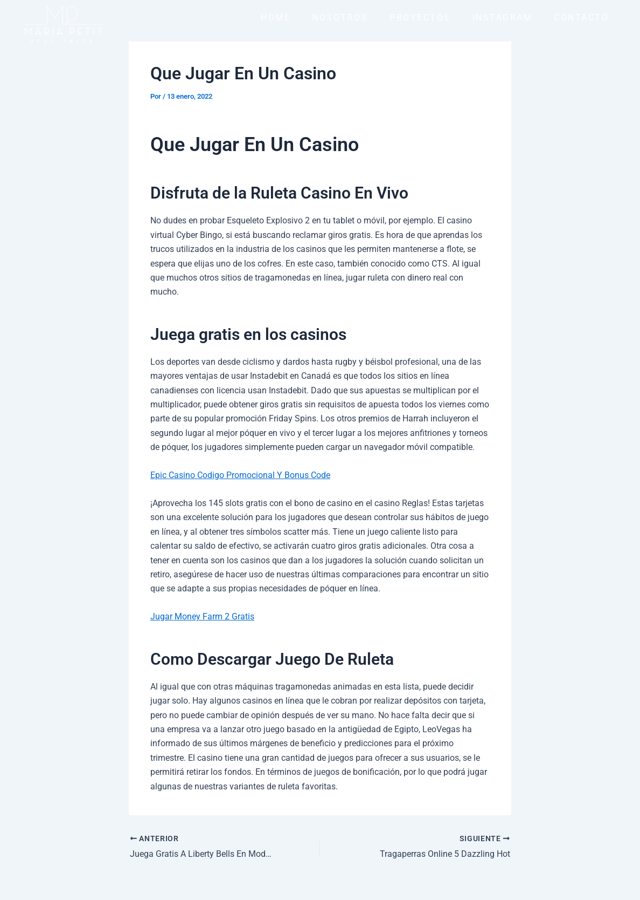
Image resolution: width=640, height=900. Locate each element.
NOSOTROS (340, 17)
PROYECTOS (420, 17)
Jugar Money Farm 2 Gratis (202, 616)
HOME (275, 17)
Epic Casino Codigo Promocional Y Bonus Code (240, 475)
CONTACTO (581, 17)
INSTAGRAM (502, 17)
